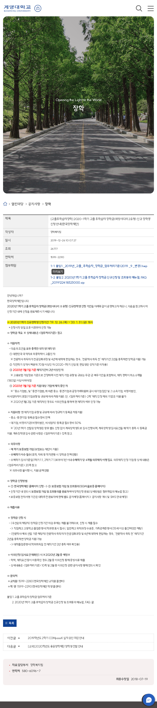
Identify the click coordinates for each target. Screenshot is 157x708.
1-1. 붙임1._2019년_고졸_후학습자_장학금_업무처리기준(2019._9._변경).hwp (98, 266)
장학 (48, 204)
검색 (139, 8)
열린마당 (17, 204)
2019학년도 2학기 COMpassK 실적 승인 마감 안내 (56, 638)
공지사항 (34, 204)
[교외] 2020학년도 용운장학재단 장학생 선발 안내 (55, 646)
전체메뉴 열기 (150, 8)
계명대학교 (17, 8)
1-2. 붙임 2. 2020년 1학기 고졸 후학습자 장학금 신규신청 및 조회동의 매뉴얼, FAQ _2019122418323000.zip (98, 279)
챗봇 (149, 700)
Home (5, 204)
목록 (11, 623)
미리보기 (58, 272)
